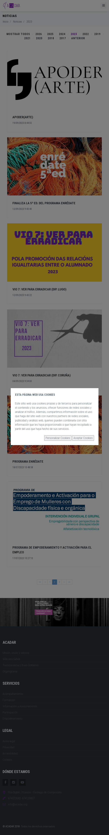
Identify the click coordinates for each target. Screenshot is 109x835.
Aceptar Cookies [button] (83, 438)
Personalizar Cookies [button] (58, 438)
